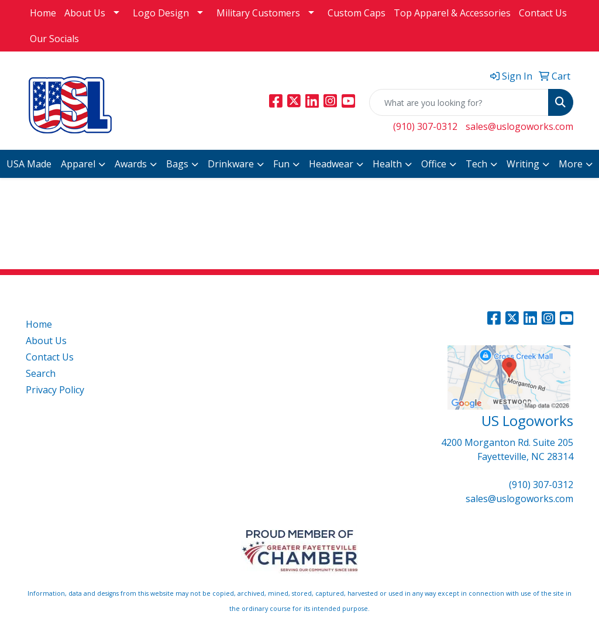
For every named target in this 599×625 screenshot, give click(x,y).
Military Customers (258, 12)
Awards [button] (131, 163)
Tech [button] (476, 163)
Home (43, 12)
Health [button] (387, 163)
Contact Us (543, 12)
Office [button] (433, 163)
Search (41, 373)
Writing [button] (523, 163)
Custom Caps (356, 12)
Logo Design (161, 12)
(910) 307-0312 (425, 126)
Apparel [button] (78, 163)
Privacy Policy (55, 389)
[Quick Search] (459, 102)
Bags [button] (177, 163)
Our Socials (54, 38)
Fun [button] (281, 163)
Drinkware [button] (231, 163)
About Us (84, 12)
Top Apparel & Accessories (452, 12)
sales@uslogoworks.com (519, 126)
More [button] (571, 163)
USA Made (28, 163)
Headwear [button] (331, 163)
